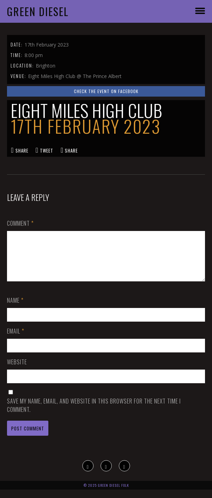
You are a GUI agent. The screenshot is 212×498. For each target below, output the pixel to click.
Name (15, 308)
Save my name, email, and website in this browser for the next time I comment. (94, 413)
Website (17, 370)
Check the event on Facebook (106, 91)
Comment (20, 223)
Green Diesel (38, 11)
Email (15, 339)
